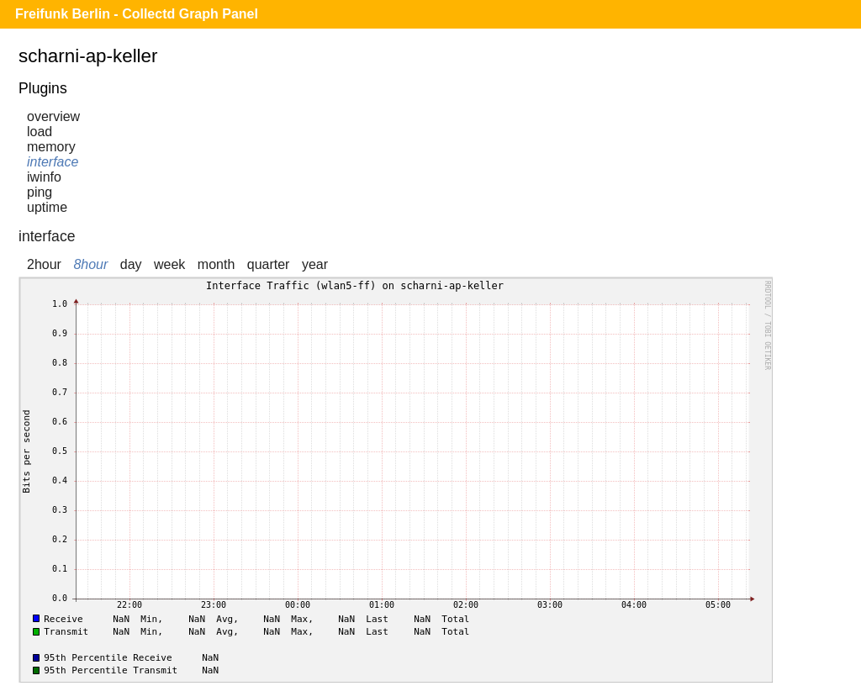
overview (53, 116)
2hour (44, 264)
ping (39, 192)
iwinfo (44, 177)
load (39, 131)
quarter (268, 264)
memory (51, 147)
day (131, 264)
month (216, 264)
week (169, 264)
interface (52, 162)
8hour (90, 264)
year (315, 264)
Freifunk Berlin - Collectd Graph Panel (136, 14)
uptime (47, 207)
